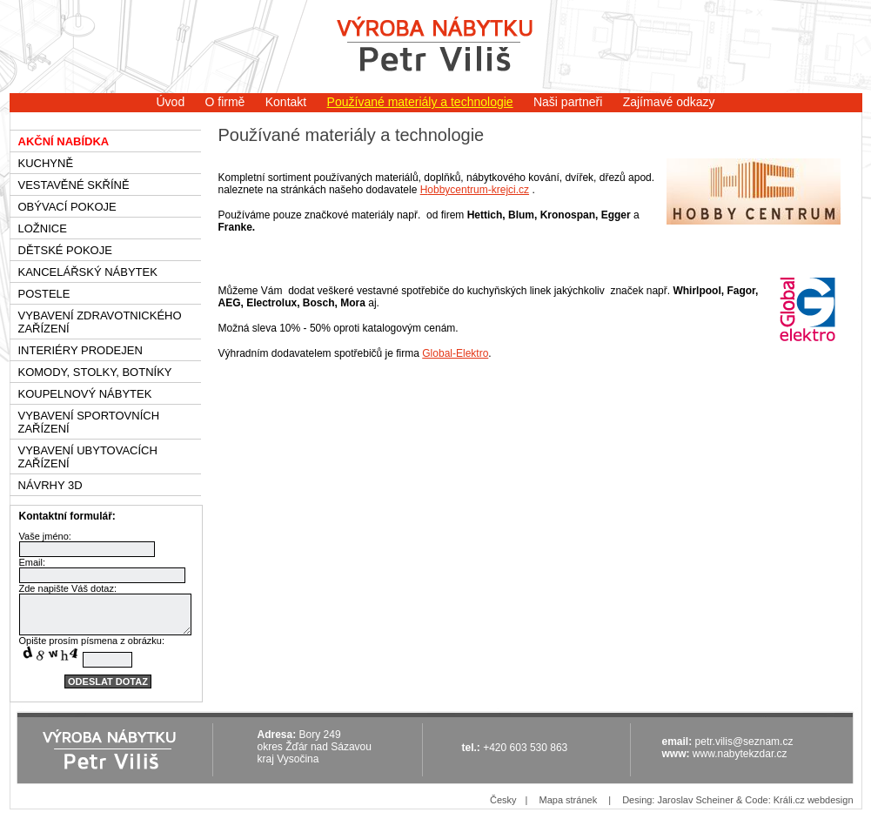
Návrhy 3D (50, 485)
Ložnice (42, 228)
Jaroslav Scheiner (695, 800)
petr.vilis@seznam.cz (744, 741)
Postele (44, 293)
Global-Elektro (455, 353)
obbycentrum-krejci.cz (478, 190)
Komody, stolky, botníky (95, 372)
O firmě (225, 102)
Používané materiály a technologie (420, 102)
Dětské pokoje (65, 250)
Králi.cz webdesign (814, 800)
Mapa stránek (568, 800)
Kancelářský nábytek (87, 272)
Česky (503, 800)
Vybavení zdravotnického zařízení (100, 322)
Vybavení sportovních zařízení (89, 422)
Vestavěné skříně (74, 184)
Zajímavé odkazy (669, 102)
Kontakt (285, 102)
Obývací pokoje (67, 206)
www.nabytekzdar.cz (740, 754)
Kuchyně (46, 163)
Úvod (170, 102)
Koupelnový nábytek (85, 393)
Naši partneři (567, 102)
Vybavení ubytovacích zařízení (87, 457)
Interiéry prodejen (80, 350)
